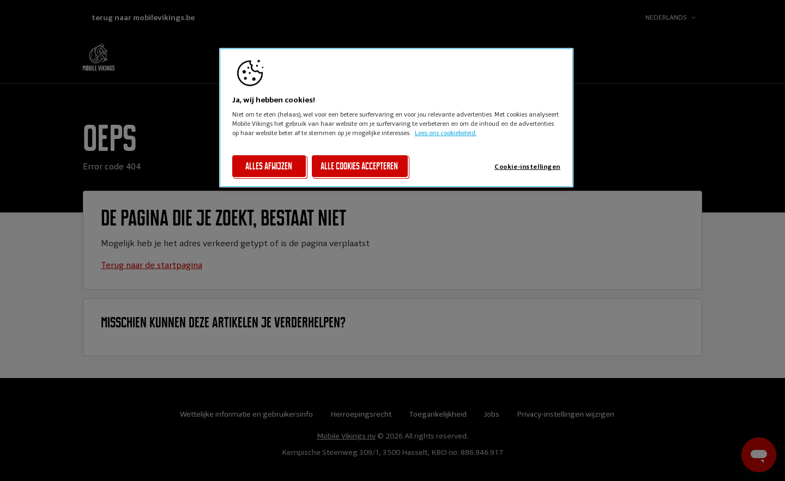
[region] (396, 117)
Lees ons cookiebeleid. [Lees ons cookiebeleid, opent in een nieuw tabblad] (445, 133)
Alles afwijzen (268, 166)
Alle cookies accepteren (359, 166)
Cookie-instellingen (527, 167)
